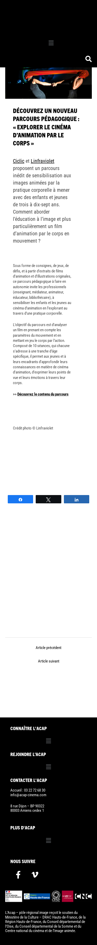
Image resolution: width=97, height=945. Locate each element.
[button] (51, 43)
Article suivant (48, 661)
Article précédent (48, 647)
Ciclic (18, 161)
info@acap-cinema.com (28, 795)
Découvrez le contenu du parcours (43, 394)
